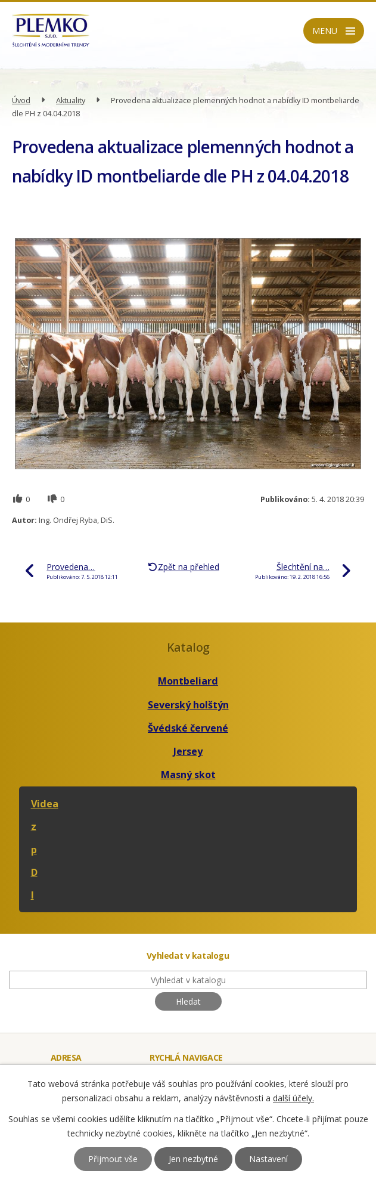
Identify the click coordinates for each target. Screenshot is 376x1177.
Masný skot (188, 774)
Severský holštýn (188, 704)
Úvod (21, 100)
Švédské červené (188, 728)
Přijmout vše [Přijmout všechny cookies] (113, 1158)
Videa (44, 803)
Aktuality (70, 100)
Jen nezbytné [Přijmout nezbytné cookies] (193, 1158)
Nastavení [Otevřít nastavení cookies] (268, 1158)
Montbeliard (188, 680)
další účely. (293, 1098)
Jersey (188, 751)
